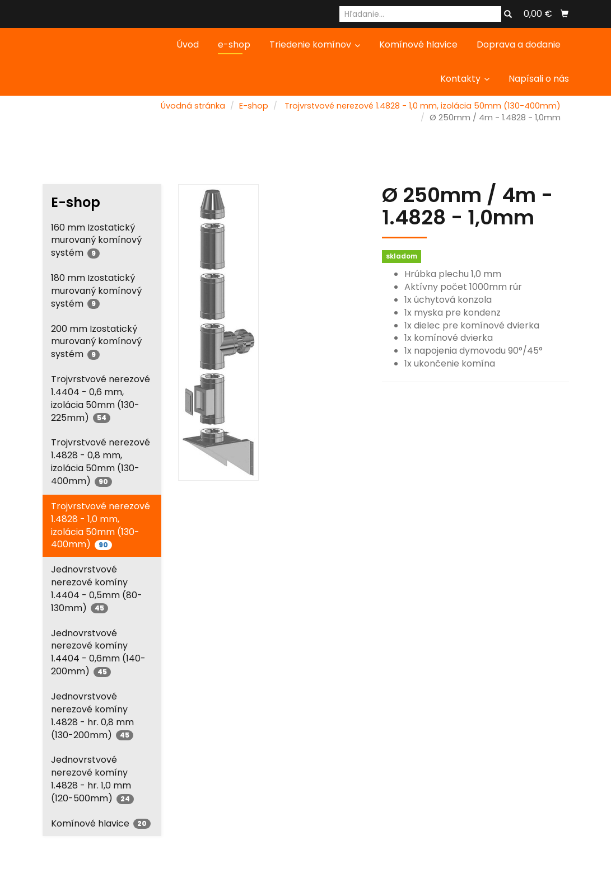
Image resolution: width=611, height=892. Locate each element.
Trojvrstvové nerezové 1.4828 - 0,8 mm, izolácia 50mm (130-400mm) (100, 461)
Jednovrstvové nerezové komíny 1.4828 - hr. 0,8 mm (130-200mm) (92, 715)
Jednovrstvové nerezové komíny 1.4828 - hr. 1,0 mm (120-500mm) (92, 779)
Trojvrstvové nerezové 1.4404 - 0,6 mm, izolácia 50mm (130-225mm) (100, 398)
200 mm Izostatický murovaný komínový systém (96, 341)
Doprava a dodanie (519, 44)
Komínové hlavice (418, 44)
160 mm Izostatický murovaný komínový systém (96, 240)
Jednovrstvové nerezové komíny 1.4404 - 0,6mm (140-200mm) (98, 652)
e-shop (234, 44)
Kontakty (464, 78)
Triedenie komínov (314, 44)
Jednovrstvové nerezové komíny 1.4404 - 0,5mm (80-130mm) (96, 588)
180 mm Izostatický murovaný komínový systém (96, 290)
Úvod (187, 44)
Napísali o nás (539, 78)
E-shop (253, 105)
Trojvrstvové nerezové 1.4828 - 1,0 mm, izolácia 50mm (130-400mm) (422, 105)
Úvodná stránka (193, 105)
